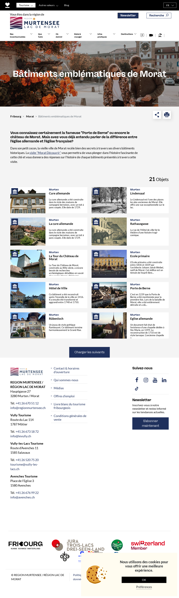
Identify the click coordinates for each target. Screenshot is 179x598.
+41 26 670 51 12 (27, 403)
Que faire (40, 37)
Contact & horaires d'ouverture (66, 370)
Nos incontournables (17, 37)
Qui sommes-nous (66, 380)
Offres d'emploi (64, 396)
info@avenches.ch (22, 497)
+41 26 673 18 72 (27, 431)
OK (144, 579)
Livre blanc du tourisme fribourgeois (69, 406)
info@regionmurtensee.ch (28, 408)
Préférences (144, 587)
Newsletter (128, 15)
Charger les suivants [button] (89, 352)
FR (167, 5)
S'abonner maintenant (150, 423)
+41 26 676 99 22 (27, 493)
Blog (66, 5)
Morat (30, 116)
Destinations (127, 36)
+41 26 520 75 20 (27, 460)
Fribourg (15, 116)
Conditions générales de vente (70, 417)
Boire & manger (78, 37)
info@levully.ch (20, 436)
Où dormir (59, 37)
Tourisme (24, 5)
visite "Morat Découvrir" (45, 153)
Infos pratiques (102, 37)
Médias (59, 388)
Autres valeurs (47, 5)
